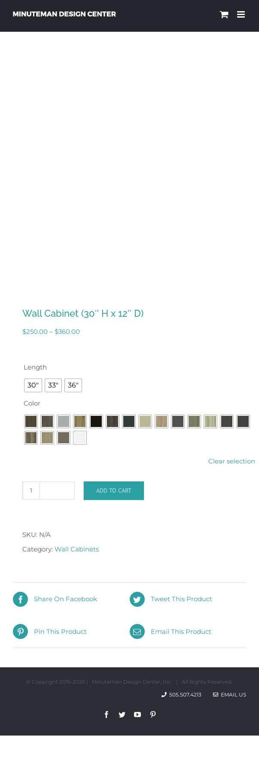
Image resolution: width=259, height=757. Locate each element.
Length (35, 367)
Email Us (229, 694)
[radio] (33, 385)
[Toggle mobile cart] (224, 14)
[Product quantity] (31, 490)
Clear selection (231, 461)
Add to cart (113, 490)
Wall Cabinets (77, 549)
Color (32, 403)
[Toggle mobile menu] (241, 14)
